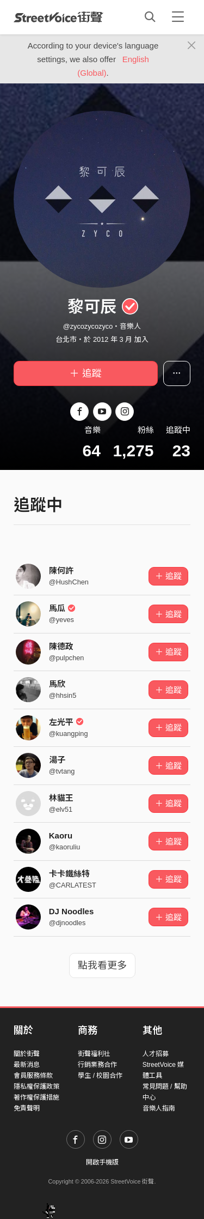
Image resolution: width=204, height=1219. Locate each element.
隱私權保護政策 (36, 1086)
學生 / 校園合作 (100, 1075)
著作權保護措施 (36, 1097)
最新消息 (27, 1065)
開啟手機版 (102, 1162)
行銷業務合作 (97, 1065)
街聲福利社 (94, 1054)
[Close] (192, 45)
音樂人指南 (159, 1108)
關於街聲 (27, 1054)
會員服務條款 (33, 1075)
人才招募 (156, 1054)
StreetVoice (58, 16)
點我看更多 (102, 965)
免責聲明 (27, 1108)
